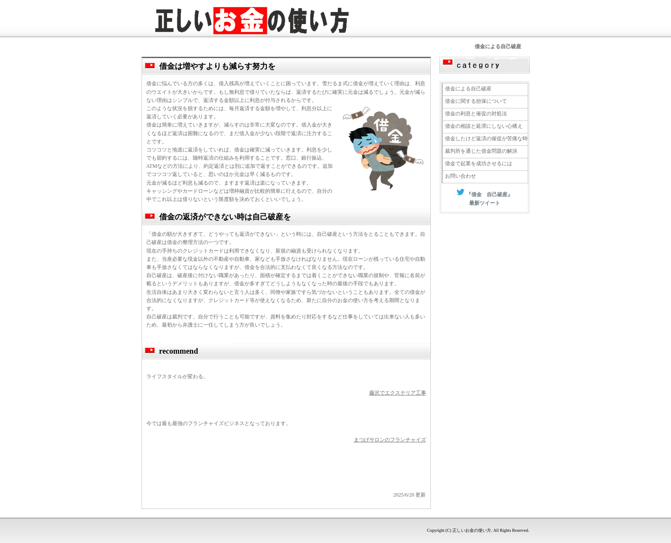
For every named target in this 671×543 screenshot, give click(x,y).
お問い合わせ (460, 176)
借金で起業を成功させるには (478, 163)
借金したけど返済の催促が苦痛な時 (486, 139)
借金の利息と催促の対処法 (476, 114)
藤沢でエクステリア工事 (397, 393)
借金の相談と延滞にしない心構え (484, 126)
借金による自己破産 (468, 89)
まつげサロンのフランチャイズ (390, 440)
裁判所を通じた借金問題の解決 (481, 151)
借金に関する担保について (476, 101)
